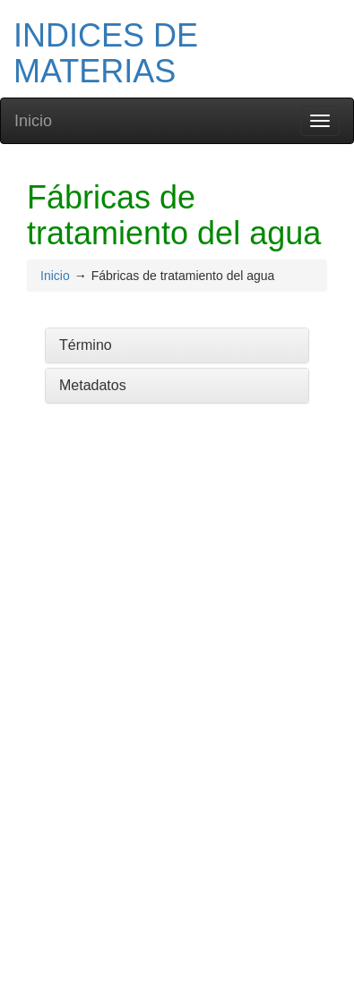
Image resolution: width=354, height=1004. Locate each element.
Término (85, 345)
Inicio (33, 121)
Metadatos (92, 385)
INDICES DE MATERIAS (105, 53)
